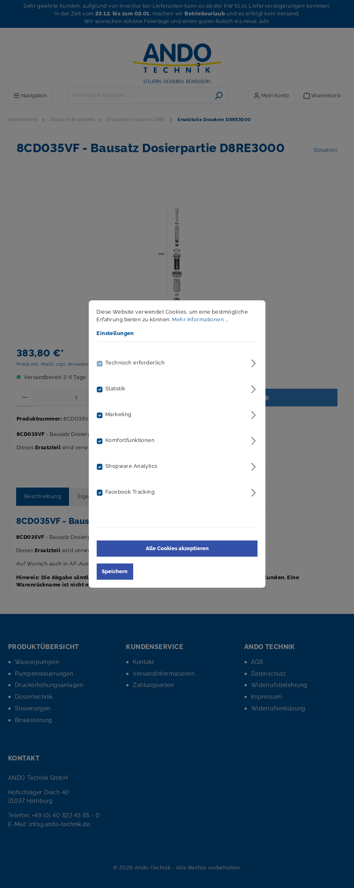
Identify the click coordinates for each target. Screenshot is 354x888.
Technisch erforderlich (135, 363)
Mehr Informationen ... (200, 319)
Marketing (118, 414)
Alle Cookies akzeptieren (177, 548)
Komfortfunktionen (130, 440)
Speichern (115, 571)
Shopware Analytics (131, 466)
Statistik (115, 388)
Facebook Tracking (130, 492)
